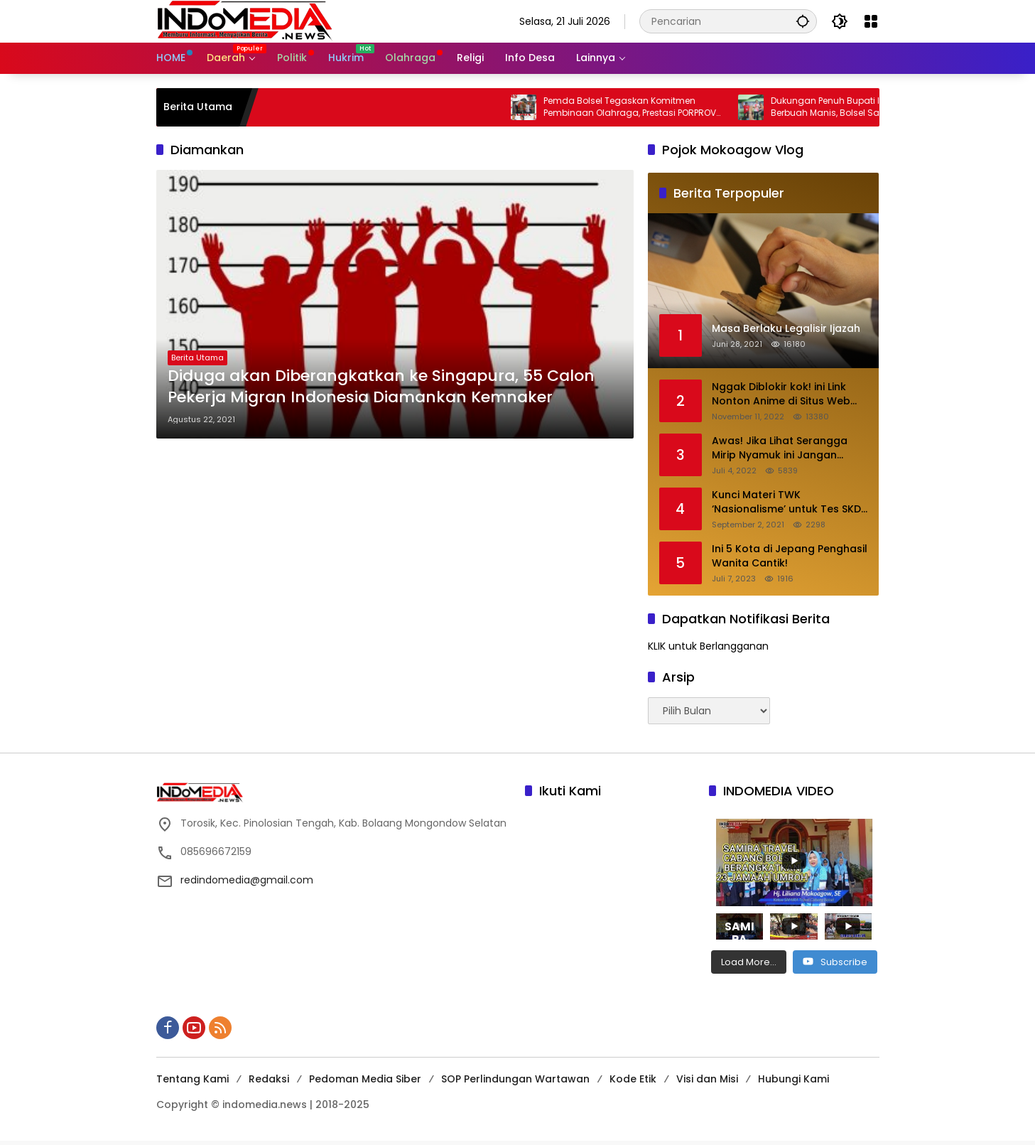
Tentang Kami (192, 1079)
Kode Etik (632, 1079)
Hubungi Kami (793, 1079)
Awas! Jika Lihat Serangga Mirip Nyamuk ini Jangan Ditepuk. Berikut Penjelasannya (779, 448)
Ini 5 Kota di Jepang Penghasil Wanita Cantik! (789, 556)
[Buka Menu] (870, 21)
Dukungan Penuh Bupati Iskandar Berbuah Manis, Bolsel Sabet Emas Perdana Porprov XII (856, 107)
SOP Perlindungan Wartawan (515, 1079)
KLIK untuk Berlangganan (708, 646)
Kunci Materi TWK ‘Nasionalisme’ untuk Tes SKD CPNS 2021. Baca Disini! (786, 502)
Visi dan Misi (707, 1079)
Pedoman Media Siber (365, 1079)
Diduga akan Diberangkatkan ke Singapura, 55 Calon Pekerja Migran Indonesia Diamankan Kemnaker (381, 387)
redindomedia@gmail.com (246, 880)
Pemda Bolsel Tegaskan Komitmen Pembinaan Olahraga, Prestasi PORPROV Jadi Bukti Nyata (640, 107)
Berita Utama (197, 357)
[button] (803, 21)
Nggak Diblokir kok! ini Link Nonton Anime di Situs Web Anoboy (781, 394)
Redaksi (269, 1079)
